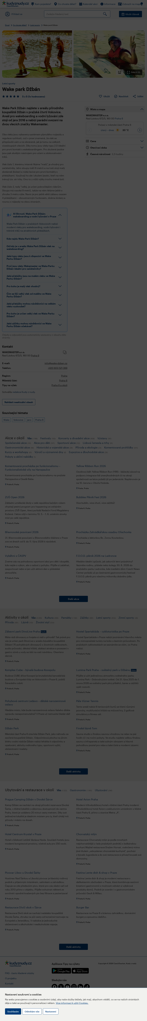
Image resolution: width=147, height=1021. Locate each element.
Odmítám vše (32, 1011)
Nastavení (50, 1011)
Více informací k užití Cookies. (72, 1003)
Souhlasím (13, 1011)
